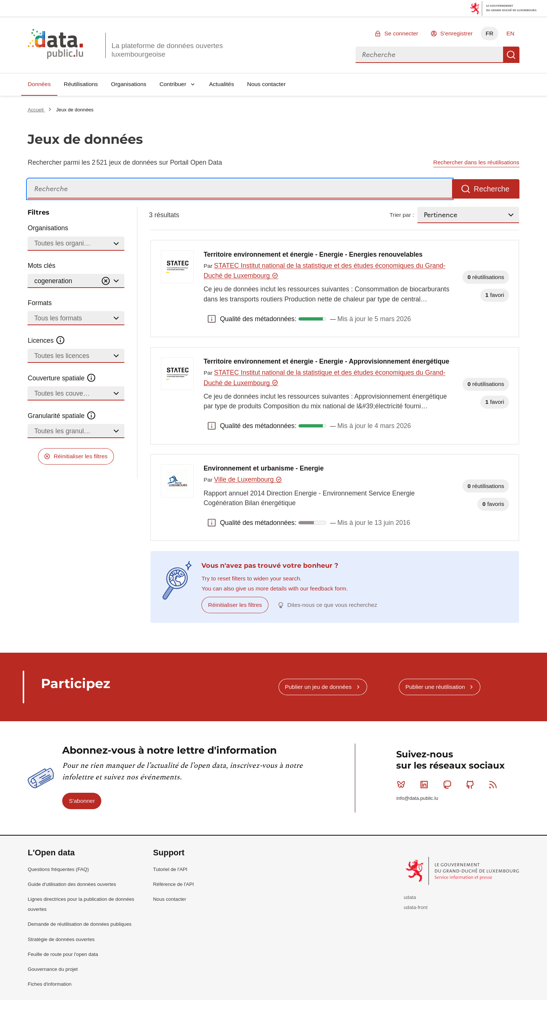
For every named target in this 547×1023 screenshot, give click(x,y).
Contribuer (172, 84)
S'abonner (82, 801)
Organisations (128, 84)
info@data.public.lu (417, 798)
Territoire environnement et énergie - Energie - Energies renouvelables (313, 254)
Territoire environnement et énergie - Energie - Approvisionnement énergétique (326, 361)
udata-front (415, 907)
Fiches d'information (49, 984)
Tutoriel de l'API (170, 869)
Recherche (511, 55)
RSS (494, 784)
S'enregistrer (456, 33)
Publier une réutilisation (435, 687)
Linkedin (425, 784)
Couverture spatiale (62, 378)
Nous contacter (266, 84)
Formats (40, 303)
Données (39, 84)
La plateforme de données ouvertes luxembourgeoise (167, 50)
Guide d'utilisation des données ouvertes (72, 884)
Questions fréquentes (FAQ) (58, 869)
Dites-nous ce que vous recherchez (332, 605)
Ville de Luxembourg (248, 479)
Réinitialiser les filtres (81, 456)
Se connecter (401, 33)
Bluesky (402, 784)
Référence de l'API (173, 884)
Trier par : (401, 215)
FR (489, 33)
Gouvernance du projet (52, 969)
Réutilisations (81, 84)
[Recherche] (240, 189)
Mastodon (448, 784)
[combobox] (429, 55)
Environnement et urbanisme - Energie (264, 468)
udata (410, 897)
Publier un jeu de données (318, 687)
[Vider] (106, 281)
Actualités (221, 84)
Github (471, 784)
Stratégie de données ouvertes (61, 939)
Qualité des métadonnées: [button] (212, 319)
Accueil (36, 110)
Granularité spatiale (62, 415)
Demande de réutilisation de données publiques (79, 924)
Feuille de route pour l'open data (63, 954)
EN (510, 33)
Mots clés (41, 265)
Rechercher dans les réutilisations (476, 162)
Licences (46, 340)
